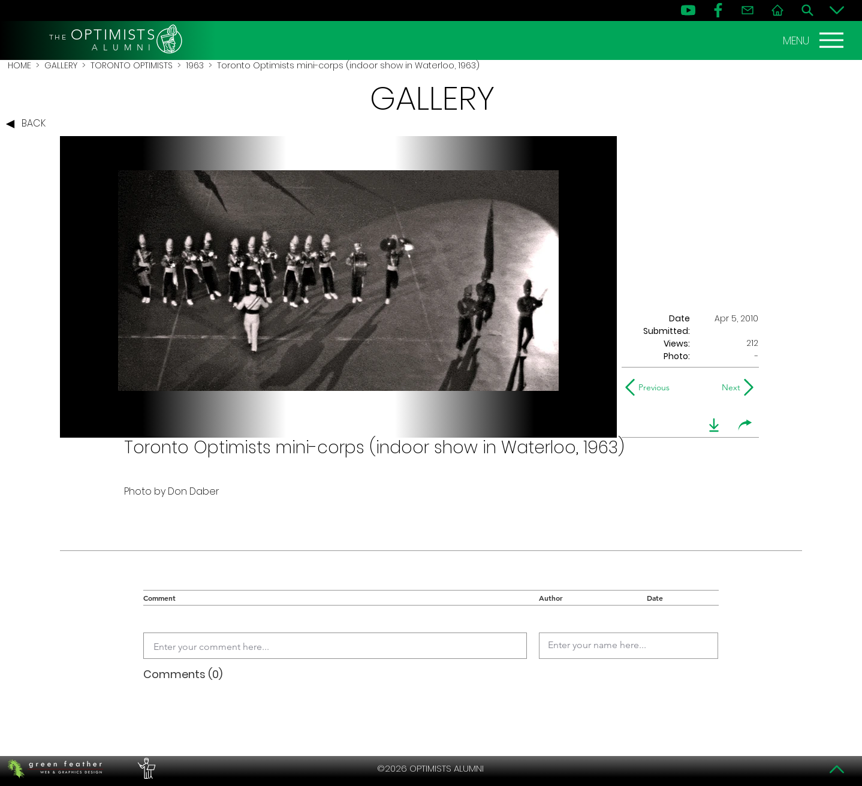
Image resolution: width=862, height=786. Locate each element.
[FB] (718, 10)
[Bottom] (837, 10)
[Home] (777, 10)
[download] (714, 425)
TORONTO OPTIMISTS (132, 65)
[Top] (837, 769)
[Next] (728, 387)
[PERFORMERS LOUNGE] (145, 769)
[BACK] (29, 124)
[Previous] (650, 387)
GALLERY (60, 65)
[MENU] (814, 40)
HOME (19, 65)
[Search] (807, 10)
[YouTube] (688, 10)
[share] (745, 425)
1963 (195, 65)
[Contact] (747, 10)
